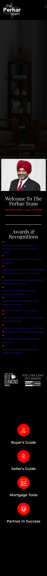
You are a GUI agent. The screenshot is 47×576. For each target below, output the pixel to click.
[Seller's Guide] (23, 456)
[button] (46, 7)
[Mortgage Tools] (23, 482)
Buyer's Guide (23, 442)
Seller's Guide (23, 469)
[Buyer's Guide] (23, 430)
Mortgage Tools (23, 495)
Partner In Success (23, 521)
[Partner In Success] (23, 509)
